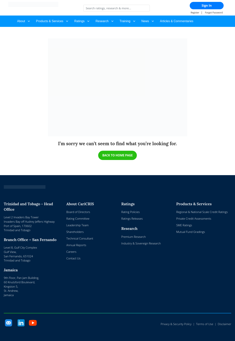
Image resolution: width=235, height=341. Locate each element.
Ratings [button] (79, 21)
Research (102, 21)
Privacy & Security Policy (176, 324)
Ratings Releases (132, 219)
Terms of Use (204, 324)
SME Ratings (184, 225)
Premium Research (133, 237)
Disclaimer (224, 324)
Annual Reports (76, 245)
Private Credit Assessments (193, 219)
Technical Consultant (79, 238)
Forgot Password (214, 12)
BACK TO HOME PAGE (117, 155)
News (145, 21)
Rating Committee (77, 219)
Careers (71, 252)
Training (125, 21)
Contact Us (73, 258)
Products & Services (49, 21)
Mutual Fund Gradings (190, 232)
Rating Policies (130, 212)
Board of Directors (78, 212)
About (21, 21)
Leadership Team (77, 225)
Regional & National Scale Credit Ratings (202, 212)
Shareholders (75, 232)
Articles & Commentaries (176, 21)
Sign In (207, 5)
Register (195, 12)
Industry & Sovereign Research (141, 243)
